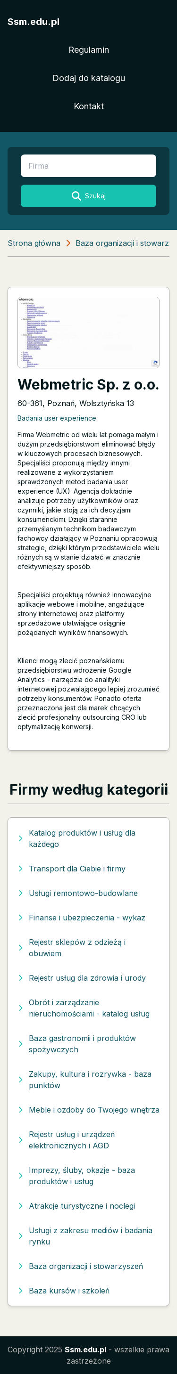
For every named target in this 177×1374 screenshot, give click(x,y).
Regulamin (88, 50)
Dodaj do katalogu (88, 78)
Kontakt (89, 106)
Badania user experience (56, 418)
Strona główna (34, 243)
